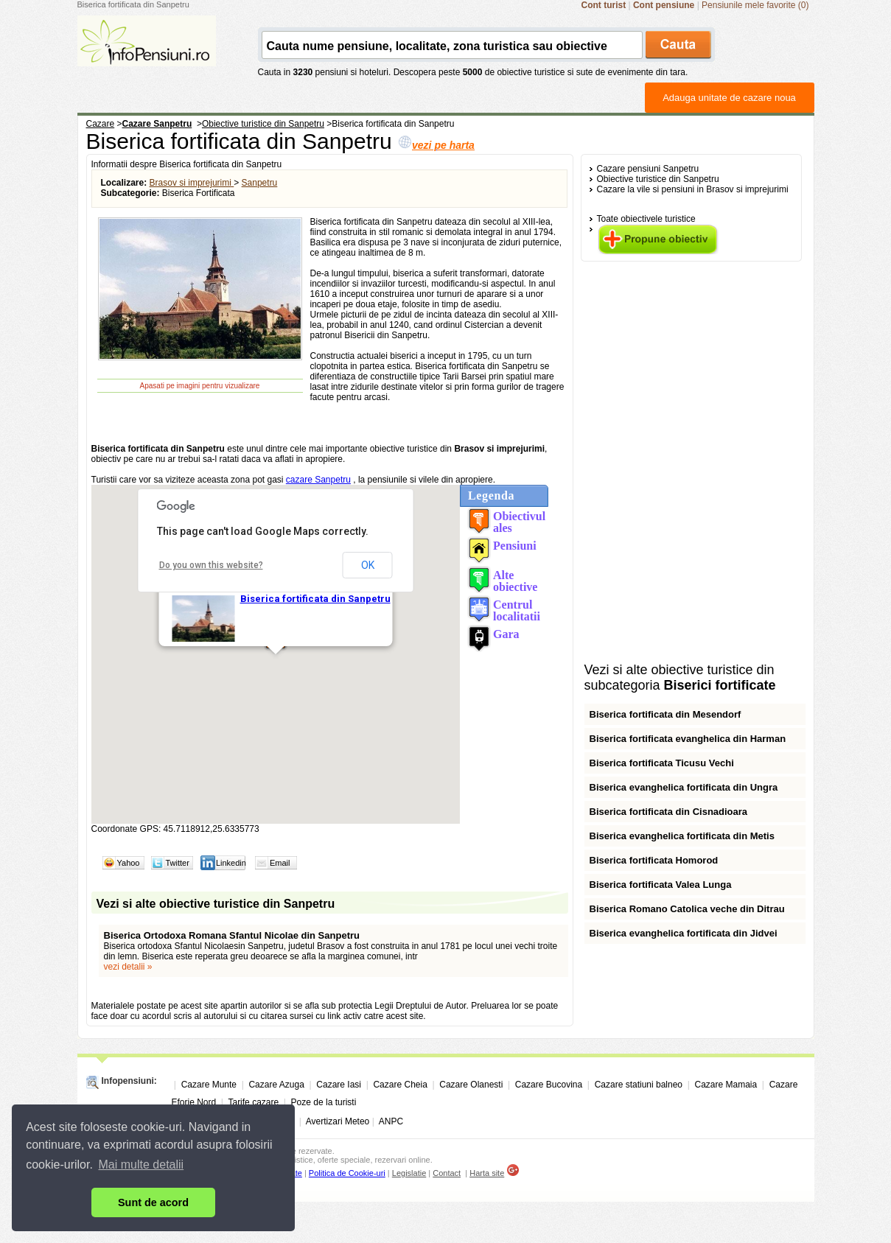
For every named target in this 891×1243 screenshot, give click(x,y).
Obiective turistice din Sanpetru (658, 179)
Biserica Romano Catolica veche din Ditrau (687, 908)
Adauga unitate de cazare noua (729, 97)
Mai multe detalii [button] (141, 1164)
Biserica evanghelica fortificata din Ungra (684, 787)
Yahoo (128, 862)
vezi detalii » (128, 967)
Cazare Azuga (276, 1084)
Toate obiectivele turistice (646, 219)
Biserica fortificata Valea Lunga (661, 884)
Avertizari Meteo (337, 1121)
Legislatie (409, 1173)
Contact (447, 1173)
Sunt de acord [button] (153, 1202)
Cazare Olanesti (471, 1084)
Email (280, 862)
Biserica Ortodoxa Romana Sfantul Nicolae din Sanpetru (232, 935)
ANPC (391, 1121)
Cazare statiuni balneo (638, 1084)
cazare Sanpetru (318, 480)
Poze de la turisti (324, 1102)
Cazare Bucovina (548, 1084)
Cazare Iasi (338, 1084)
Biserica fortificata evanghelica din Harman (688, 738)
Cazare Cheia (400, 1084)
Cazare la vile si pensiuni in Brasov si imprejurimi (693, 189)
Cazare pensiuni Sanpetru (648, 169)
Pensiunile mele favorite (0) (755, 5)
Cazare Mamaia (726, 1084)
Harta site (486, 1173)
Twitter (177, 862)
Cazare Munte (209, 1084)
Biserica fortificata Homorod (654, 860)
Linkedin (231, 862)
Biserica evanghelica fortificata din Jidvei (684, 933)
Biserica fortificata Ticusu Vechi (662, 762)
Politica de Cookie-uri (347, 1173)
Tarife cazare (253, 1102)
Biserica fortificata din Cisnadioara (669, 811)
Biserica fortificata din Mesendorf (665, 714)
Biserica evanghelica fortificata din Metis (682, 835)
